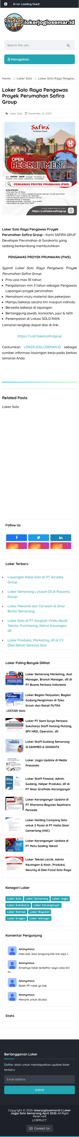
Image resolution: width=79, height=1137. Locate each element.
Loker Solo (15, 113)
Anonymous (26, 949)
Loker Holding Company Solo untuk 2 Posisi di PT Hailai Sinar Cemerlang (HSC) (47, 825)
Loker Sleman (16, 911)
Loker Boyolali (39, 911)
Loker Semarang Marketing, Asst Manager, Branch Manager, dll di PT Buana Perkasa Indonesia (48, 679)
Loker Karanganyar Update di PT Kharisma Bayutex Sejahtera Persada (48, 805)
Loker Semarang (37, 898)
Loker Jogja (60, 898)
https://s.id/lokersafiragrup (39, 336)
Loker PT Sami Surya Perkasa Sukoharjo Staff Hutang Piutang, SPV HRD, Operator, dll (48, 726)
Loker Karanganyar (46, 905)
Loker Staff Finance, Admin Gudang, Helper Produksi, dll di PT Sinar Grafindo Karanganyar (47, 784)
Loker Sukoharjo (18, 905)
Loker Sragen (16, 918)
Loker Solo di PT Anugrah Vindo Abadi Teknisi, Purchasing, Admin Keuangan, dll (38, 625)
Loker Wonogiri (39, 918)
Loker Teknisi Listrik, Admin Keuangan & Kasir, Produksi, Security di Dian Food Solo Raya (48, 865)
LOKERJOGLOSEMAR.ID (42, 347)
